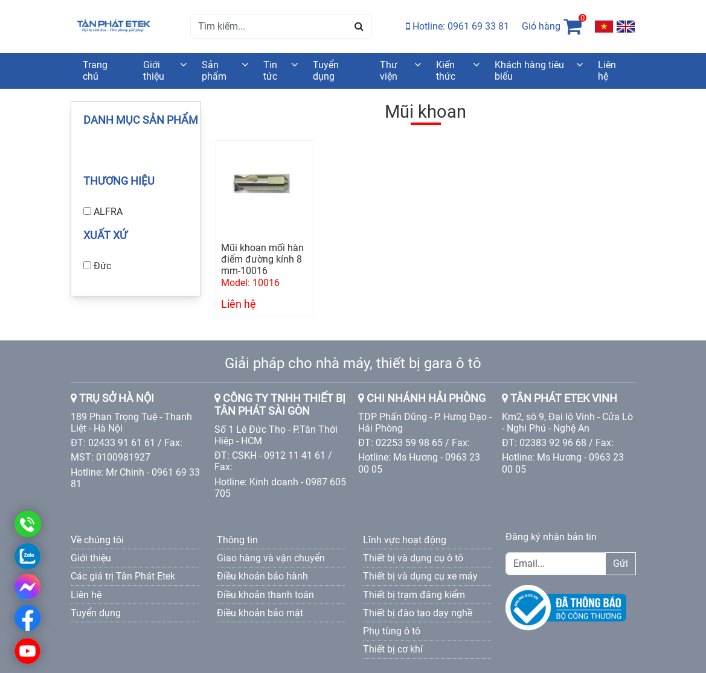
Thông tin (237, 540)
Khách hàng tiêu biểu (529, 70)
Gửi (620, 563)
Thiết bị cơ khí (393, 649)
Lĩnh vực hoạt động (404, 540)
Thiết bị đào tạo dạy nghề (417, 613)
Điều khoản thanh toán (265, 595)
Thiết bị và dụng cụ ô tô (413, 558)
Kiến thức (445, 70)
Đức (102, 266)
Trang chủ (95, 70)
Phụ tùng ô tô (391, 631)
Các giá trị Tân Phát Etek (123, 576)
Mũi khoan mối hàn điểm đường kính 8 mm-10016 (262, 259)
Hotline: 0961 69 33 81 (457, 26)
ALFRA (108, 211)
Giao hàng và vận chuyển (271, 558)
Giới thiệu (153, 70)
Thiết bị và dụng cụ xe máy (420, 576)
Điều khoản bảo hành (262, 576)
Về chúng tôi (97, 540)
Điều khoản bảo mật (260, 613)
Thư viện (388, 70)
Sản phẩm (214, 70)
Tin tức (270, 70)
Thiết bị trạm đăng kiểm (414, 595)
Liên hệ (607, 70)
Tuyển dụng (326, 70)
